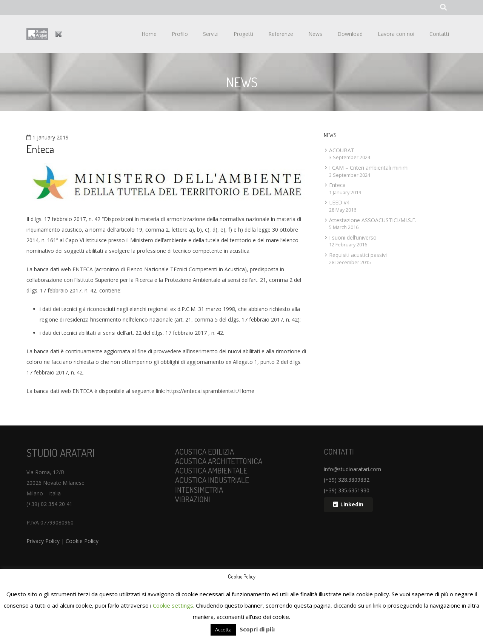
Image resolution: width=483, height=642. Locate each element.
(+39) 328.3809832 (346, 479)
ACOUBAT (341, 150)
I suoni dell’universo (353, 237)
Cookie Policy (82, 541)
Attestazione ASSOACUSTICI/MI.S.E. (372, 220)
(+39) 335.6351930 (346, 490)
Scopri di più (257, 629)
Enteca (337, 185)
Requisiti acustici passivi (358, 254)
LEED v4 (339, 202)
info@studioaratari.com (352, 469)
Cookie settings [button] (173, 605)
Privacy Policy (43, 541)
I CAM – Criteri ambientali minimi (369, 167)
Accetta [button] (223, 629)
